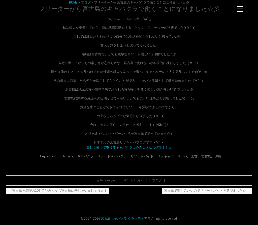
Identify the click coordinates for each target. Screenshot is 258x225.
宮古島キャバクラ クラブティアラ (126, 218)
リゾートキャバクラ (112, 156)
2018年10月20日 (135, 180)
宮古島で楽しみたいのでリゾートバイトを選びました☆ (207, 190)
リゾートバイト (142, 156)
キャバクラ (85, 156)
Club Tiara (65, 156)
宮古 (194, 156)
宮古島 (206, 156)
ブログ (157, 180)
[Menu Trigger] (240, 9)
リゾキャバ (165, 156)
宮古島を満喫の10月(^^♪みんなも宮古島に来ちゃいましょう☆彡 (57, 190)
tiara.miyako (108, 180)
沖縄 (218, 156)
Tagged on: (47, 156)
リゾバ (182, 156)
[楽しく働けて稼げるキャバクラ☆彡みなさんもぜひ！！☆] (129, 147)
